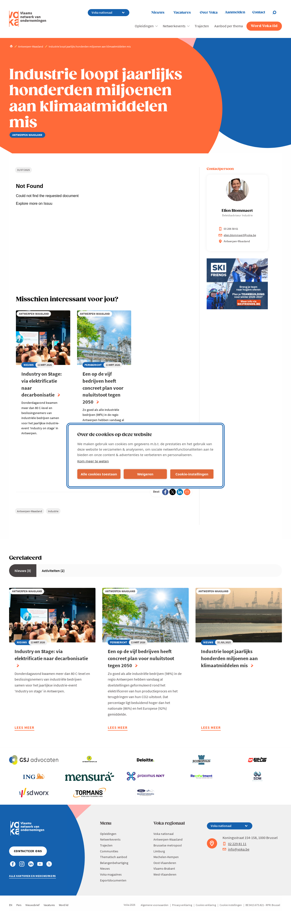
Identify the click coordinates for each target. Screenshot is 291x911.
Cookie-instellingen (192, 474)
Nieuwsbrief (32, 905)
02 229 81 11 (234, 843)
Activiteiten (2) (53, 570)
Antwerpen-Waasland (29, 511)
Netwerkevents (174, 26)
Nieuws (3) (23, 570)
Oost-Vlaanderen (164, 863)
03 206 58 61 (228, 229)
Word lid (63, 905)
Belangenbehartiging (114, 863)
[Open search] (277, 12)
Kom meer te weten (93, 461)
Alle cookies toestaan (99, 474)
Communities (109, 851)
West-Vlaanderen (164, 874)
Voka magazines (111, 874)
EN (10, 905)
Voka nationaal (163, 834)
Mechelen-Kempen (166, 857)
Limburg (159, 851)
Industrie (53, 511)
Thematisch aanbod (113, 857)
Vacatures (182, 12)
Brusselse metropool (167, 845)
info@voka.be (236, 849)
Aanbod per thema (228, 26)
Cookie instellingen (231, 905)
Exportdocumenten (113, 880)
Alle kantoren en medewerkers (32, 876)
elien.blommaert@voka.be (237, 235)
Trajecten (202, 26)
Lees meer (24, 728)
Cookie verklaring (206, 905)
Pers (18, 905)
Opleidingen (144, 26)
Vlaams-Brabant (164, 868)
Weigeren (145, 474)
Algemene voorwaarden (154, 905)
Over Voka (209, 12)
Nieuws (157, 12)
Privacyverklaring (182, 905)
